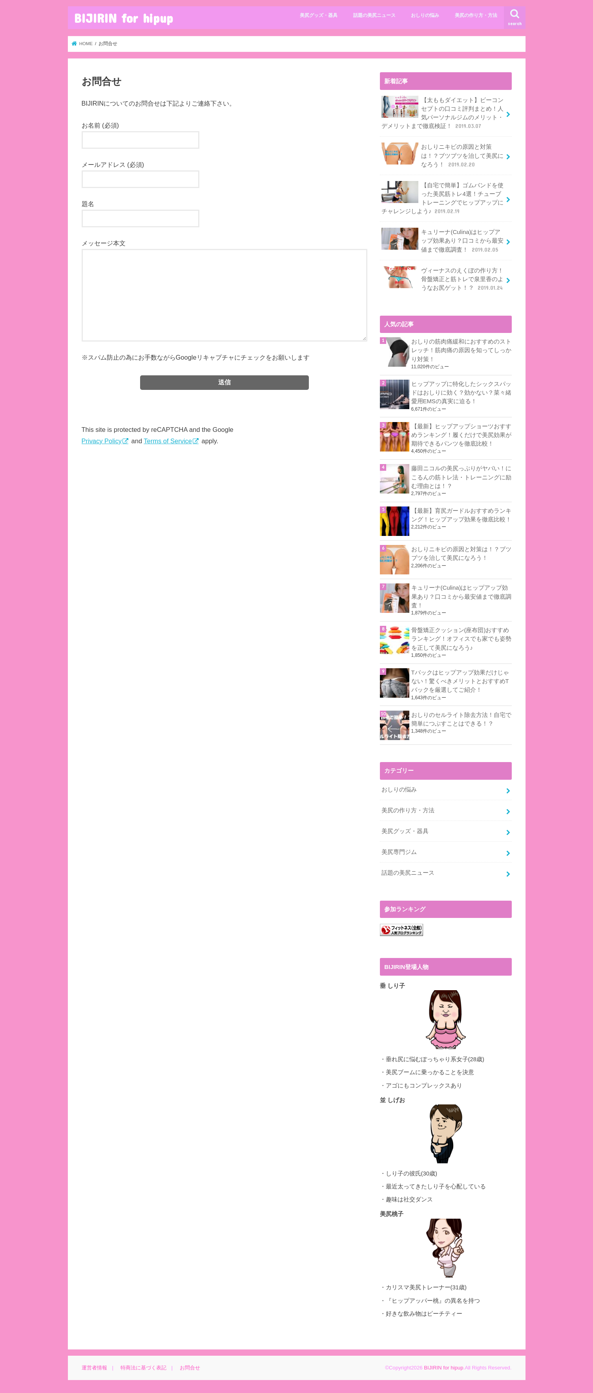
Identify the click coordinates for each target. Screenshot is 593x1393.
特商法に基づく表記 (143, 1367)
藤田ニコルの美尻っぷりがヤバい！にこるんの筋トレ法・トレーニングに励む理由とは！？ (461, 477)
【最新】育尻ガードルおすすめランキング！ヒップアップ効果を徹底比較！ (461, 515)
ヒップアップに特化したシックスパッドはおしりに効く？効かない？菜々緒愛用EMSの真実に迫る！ (461, 392)
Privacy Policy (102, 440)
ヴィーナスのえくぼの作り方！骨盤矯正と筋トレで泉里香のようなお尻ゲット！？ (442, 279)
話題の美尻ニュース (374, 15)
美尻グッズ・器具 (319, 15)
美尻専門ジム (399, 852)
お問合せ (190, 1367)
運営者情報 (94, 1367)
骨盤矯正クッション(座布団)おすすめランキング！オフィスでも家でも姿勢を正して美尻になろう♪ (461, 639)
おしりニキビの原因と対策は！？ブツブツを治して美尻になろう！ (442, 155)
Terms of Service (168, 440)
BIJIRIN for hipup (123, 18)
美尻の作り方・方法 (476, 15)
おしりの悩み (425, 15)
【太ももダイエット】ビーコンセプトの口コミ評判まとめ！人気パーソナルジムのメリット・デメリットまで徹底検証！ (442, 113)
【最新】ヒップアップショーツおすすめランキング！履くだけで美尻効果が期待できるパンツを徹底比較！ (461, 435)
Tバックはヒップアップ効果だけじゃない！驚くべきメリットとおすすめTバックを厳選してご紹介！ (460, 681)
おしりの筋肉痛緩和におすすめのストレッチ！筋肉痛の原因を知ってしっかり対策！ (461, 350)
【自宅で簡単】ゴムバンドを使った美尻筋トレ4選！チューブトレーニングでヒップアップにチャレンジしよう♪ (442, 198)
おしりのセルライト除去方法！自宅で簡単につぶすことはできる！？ (461, 719)
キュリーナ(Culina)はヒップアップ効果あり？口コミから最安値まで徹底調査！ (442, 240)
